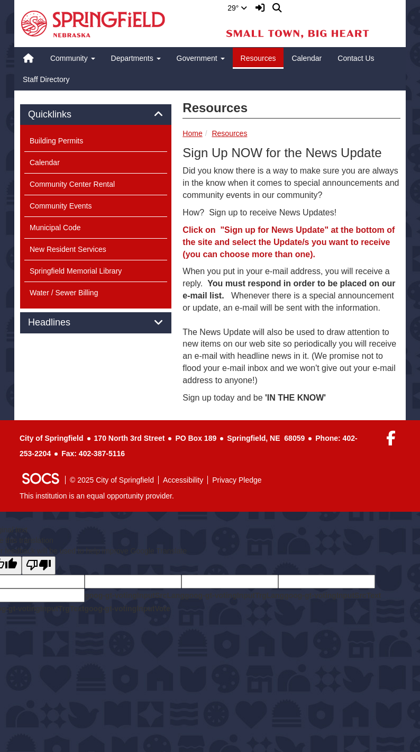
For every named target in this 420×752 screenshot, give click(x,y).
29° (237, 8)
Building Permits (56, 141)
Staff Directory (46, 79)
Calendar (306, 58)
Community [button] (72, 58)
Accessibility (183, 480)
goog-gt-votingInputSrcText (332, 595)
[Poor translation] (39, 565)
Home (192, 133)
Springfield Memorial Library (76, 271)
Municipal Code (55, 227)
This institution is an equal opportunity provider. (97, 496)
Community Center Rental (72, 184)
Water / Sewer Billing (64, 292)
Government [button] (201, 58)
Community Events (61, 206)
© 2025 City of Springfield (112, 480)
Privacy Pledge (236, 480)
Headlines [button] (61, 323)
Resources (258, 58)
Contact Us (355, 58)
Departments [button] (136, 58)
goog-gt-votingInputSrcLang (135, 595)
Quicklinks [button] (61, 115)
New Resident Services (68, 249)
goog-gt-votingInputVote (127, 608)
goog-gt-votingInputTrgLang (234, 595)
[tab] (95, 114)
